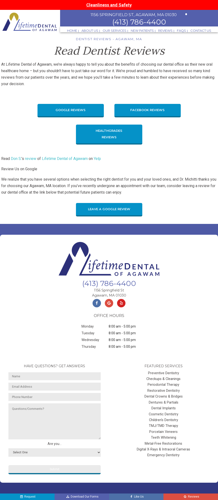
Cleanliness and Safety (109, 4)
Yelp (97, 158)
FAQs (181, 30)
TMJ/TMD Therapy (163, 426)
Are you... (55, 444)
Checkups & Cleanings (163, 379)
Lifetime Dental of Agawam (65, 158)
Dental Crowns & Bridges (163, 396)
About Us (89, 30)
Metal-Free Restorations (163, 444)
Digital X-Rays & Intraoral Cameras (163, 449)
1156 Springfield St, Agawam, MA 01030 (134, 14)
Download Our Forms (82, 497)
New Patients (142, 30)
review (30, 158)
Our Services (114, 30)
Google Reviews (71, 110)
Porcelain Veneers (163, 432)
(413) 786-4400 (139, 22)
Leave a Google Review (109, 209)
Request (27, 497)
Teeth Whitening (163, 438)
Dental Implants (163, 408)
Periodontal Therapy (163, 385)
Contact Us (200, 30)
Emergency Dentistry (163, 455)
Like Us (136, 497)
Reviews (165, 30)
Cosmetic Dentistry (163, 414)
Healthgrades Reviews (109, 134)
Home (72, 30)
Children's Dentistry (163, 420)
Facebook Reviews (147, 110)
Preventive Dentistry (163, 373)
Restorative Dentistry (163, 391)
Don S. (16, 158)
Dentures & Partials (163, 402)
